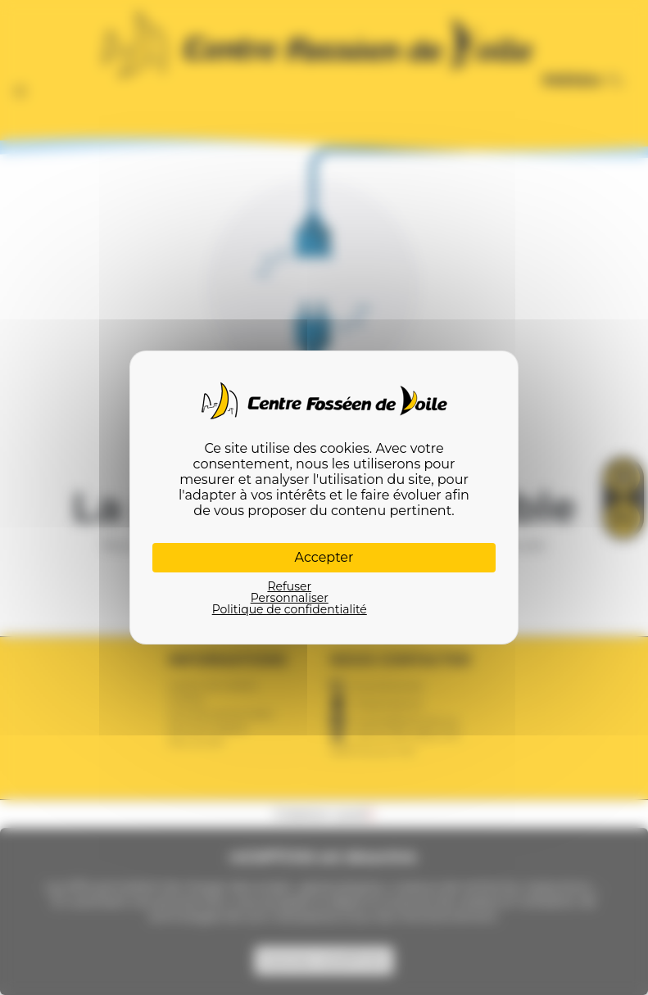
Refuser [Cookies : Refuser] (289, 586)
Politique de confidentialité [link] (289, 609)
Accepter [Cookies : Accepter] (324, 557)
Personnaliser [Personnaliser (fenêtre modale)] (290, 598)
